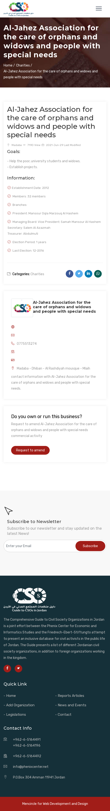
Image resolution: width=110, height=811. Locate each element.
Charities (37, 274)
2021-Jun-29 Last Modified (61, 145)
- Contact (63, 714)
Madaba (14, 145)
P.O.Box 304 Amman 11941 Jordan (39, 777)
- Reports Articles (69, 696)
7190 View (31, 145)
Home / (9, 65)
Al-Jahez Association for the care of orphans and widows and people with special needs (64, 307)
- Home (10, 696)
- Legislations (15, 714)
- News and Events (70, 705)
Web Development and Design (65, 804)
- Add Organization (19, 705)
